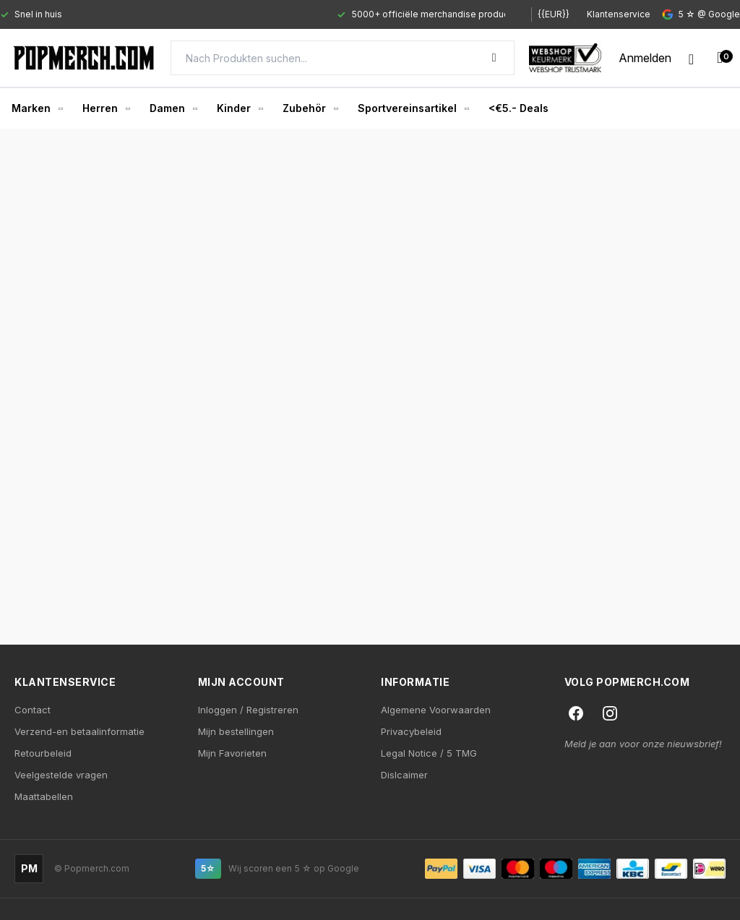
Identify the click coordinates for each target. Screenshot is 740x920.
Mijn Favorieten (232, 753)
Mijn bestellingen (236, 731)
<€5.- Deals (518, 108)
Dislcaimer (404, 775)
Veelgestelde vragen (61, 775)
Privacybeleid (411, 731)
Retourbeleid (43, 753)
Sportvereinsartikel (413, 108)
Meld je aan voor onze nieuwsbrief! (643, 743)
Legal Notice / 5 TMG (429, 753)
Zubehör (310, 108)
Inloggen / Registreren (248, 709)
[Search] (343, 57)
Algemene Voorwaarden (436, 709)
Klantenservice (618, 14)
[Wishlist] (691, 58)
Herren (105, 108)
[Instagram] (609, 713)
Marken (37, 108)
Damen (173, 108)
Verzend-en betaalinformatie (79, 731)
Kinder (239, 108)
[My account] (645, 58)
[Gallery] (252, 14)
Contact (32, 709)
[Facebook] (576, 713)
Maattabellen (43, 796)
